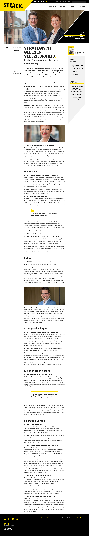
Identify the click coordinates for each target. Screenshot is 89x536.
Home (57, 1)
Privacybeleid (73, 517)
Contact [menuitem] (83, 7)
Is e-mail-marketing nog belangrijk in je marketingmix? (78, 97)
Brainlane (83, 520)
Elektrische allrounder (77, 94)
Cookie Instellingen (81, 517)
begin (18, 71)
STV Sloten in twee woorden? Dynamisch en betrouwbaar (77, 87)
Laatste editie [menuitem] (51, 7)
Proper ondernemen (76, 63)
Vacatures (67, 1)
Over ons (62, 1)
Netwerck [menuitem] (63, 7)
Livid (75, 520)
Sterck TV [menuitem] (73, 7)
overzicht (17, 73)
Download (16, 50)
